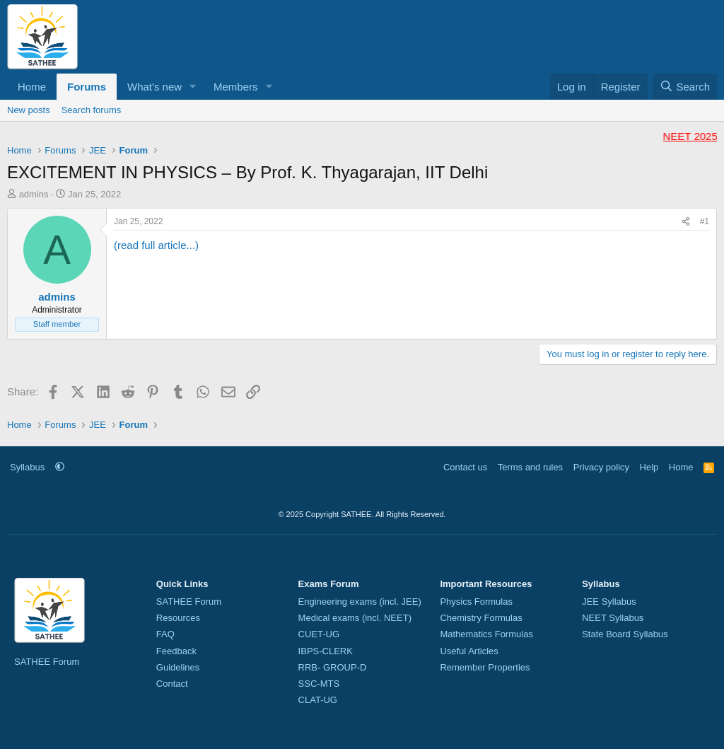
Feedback (176, 651)
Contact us (465, 467)
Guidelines (177, 667)
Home (32, 87)
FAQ (165, 634)
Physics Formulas (476, 601)
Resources (178, 617)
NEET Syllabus (612, 617)
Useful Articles (469, 651)
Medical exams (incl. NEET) (354, 617)
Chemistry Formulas (481, 617)
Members (236, 87)
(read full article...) (156, 245)
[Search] (685, 87)
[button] (193, 87)
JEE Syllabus (609, 601)
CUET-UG (319, 634)
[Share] (686, 222)
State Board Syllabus (624, 634)
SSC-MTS (319, 683)
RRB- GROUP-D (332, 667)
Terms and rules (530, 467)
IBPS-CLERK (325, 651)
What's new (154, 87)
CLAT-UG (317, 700)
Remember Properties (485, 667)
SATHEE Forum (46, 661)
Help (649, 467)
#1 (704, 221)
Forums (86, 87)
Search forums (92, 110)
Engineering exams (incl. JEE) (359, 601)
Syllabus (27, 467)
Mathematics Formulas (486, 634)
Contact (172, 683)
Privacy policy (601, 467)
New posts (28, 110)
